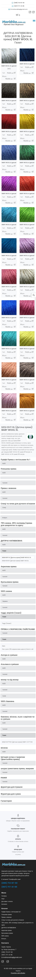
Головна (4, 896)
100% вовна (5, 936)
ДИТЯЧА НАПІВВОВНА (8, 928)
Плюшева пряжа (6, 914)
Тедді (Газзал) (6, 623)
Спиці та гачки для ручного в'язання (12, 920)
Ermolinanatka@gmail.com (19, 9)
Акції (2, 899)
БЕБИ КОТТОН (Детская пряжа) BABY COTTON (17, 742)
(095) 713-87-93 (9, 883)
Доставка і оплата (7, 901)
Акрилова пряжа (6, 930)
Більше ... (4, 939)
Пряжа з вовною (6, 917)
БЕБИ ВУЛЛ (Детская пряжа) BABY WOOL (15, 561)
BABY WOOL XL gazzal (9, 66)
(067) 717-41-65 (9, 887)
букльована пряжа (7, 933)
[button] (34, 20)
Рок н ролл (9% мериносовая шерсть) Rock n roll (17, 649)
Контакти (4, 904)
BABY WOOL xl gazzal (27, 64)
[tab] (18, 463)
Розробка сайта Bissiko (18, 973)
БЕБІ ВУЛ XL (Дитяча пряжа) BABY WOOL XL (16, 557)
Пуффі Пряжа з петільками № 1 (11, 912)
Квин (3, 646)
